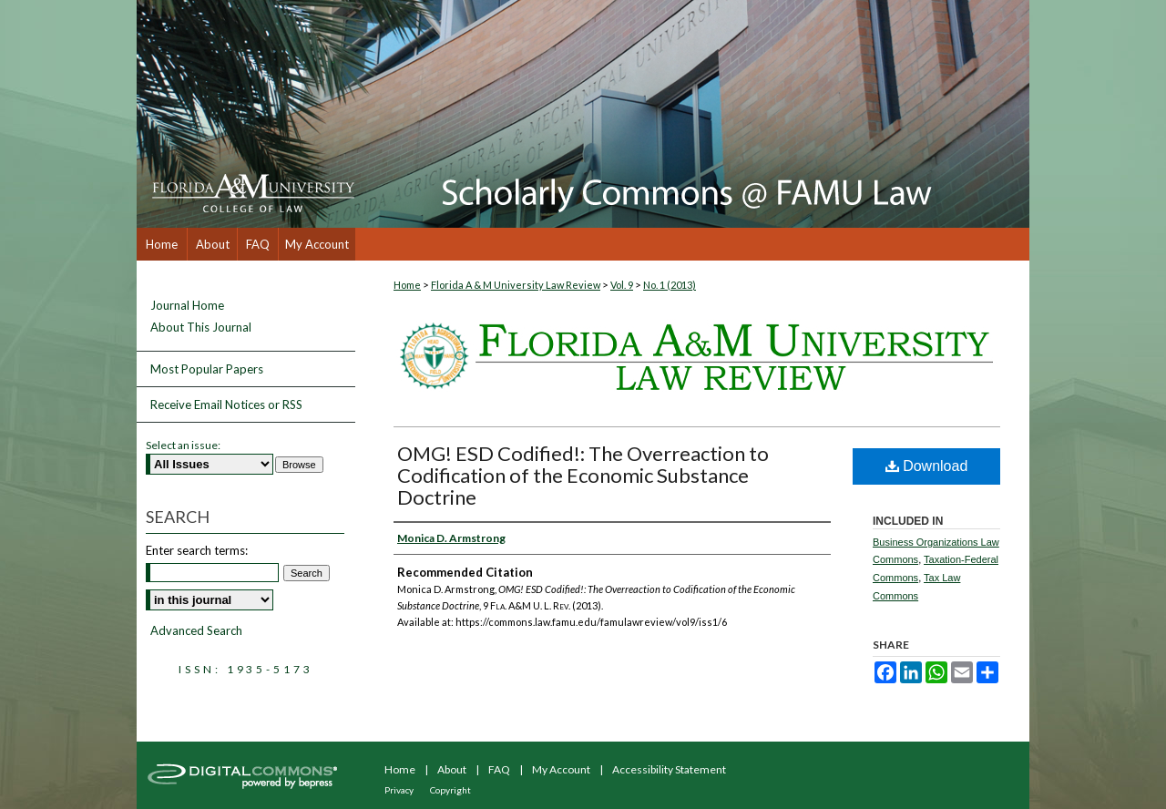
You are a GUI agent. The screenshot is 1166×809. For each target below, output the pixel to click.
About (451, 769)
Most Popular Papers (206, 369)
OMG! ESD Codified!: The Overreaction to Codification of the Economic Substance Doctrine (583, 475)
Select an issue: (183, 445)
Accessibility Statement (669, 769)
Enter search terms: (197, 550)
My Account (561, 769)
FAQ (499, 769)
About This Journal (200, 327)
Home (407, 285)
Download (926, 466)
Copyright (450, 789)
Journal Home (187, 305)
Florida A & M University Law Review (515, 285)
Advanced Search (196, 630)
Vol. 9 (621, 285)
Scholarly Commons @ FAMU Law (692, 114)
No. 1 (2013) (669, 285)
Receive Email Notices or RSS (226, 404)
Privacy (399, 789)
